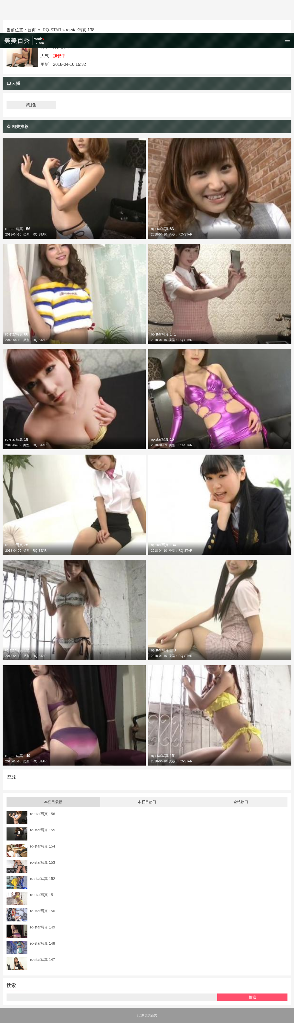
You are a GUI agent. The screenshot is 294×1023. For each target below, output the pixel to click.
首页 (31, 30)
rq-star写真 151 (163, 756)
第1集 (31, 105)
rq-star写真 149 (17, 756)
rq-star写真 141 (163, 334)
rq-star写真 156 (17, 229)
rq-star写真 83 (162, 229)
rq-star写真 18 (16, 439)
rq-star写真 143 (163, 650)
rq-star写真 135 (17, 650)
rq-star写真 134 (163, 545)
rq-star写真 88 (16, 334)
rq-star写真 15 (162, 439)
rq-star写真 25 (16, 545)
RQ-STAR (52, 30)
